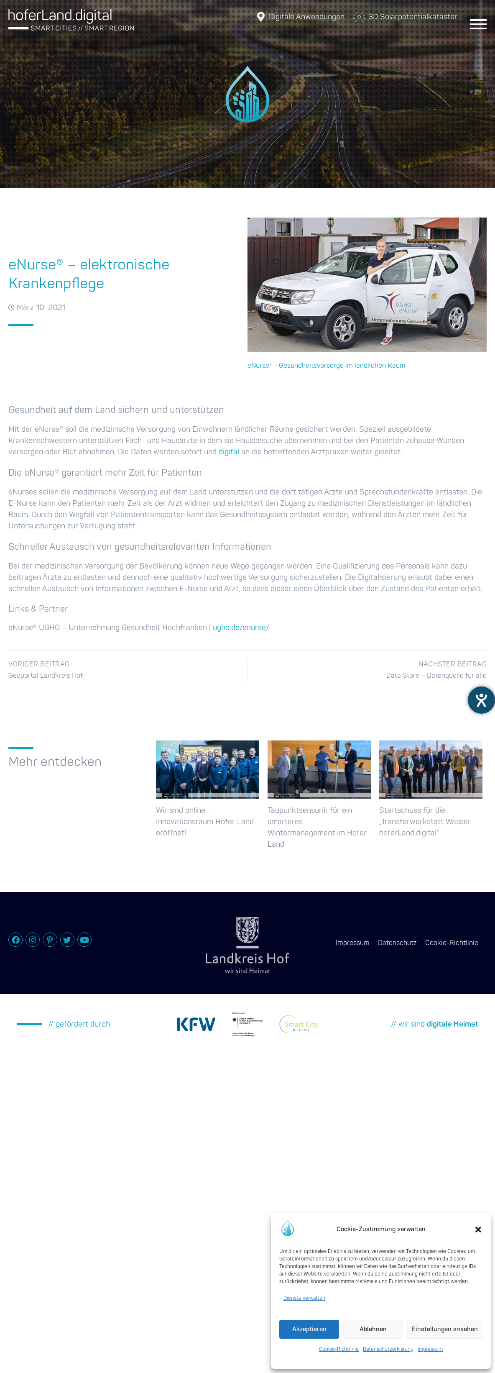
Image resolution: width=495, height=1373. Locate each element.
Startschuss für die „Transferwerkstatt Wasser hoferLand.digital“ (425, 822)
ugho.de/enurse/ (241, 628)
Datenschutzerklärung (388, 1349)
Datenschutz (397, 943)
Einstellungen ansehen (445, 1329)
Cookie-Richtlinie (339, 1349)
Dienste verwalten (304, 1298)
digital (229, 452)
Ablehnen (373, 1329)
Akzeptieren (309, 1329)
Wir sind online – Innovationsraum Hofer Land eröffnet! (205, 822)
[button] (478, 1229)
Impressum (430, 1349)
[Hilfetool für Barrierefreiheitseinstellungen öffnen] (481, 700)
